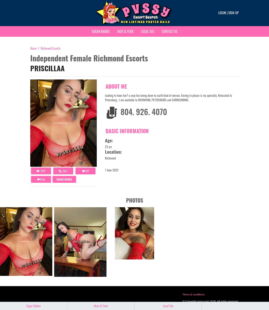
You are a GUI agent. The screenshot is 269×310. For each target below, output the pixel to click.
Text (41, 171)
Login (222, 12)
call (63, 171)
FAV (85, 171)
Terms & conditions (194, 294)
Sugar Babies (101, 31)
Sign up (233, 12)
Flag (41, 179)
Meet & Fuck (125, 31)
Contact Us (169, 31)
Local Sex (147, 31)
